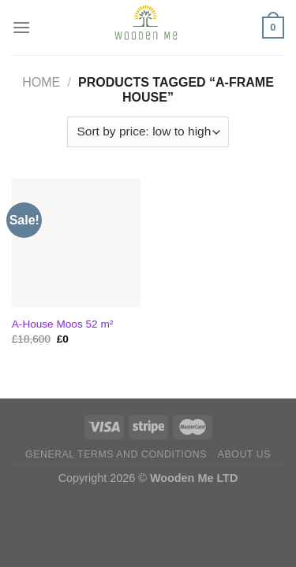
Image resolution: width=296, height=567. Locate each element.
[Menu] (21, 27)
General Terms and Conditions (116, 454)
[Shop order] (148, 132)
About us (244, 454)
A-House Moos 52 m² (62, 324)
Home (41, 82)
